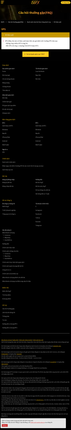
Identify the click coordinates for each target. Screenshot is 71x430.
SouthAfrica (8, 240)
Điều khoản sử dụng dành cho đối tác (13, 277)
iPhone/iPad (6, 137)
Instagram (39, 210)
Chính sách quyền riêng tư (38, 422)
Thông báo (5, 316)
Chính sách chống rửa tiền (25, 340)
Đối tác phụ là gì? (41, 186)
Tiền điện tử (6, 90)
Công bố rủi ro (6, 270)
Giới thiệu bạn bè (7, 170)
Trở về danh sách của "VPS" (35, 54)
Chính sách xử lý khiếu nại (10, 274)
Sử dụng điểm (6, 299)
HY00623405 (4, 354)
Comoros (7, 235)
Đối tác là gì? (39, 182)
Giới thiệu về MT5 (41, 126)
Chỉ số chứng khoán (8, 79)
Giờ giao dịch (6, 113)
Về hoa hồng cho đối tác (43, 190)
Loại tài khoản (40, 71)
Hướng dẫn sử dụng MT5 (9, 328)
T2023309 (19, 354)
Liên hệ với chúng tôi (8, 312)
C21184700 (53, 362)
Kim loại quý (6, 75)
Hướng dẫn (5, 244)
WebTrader (5, 145)
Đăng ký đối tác (7, 182)
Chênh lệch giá (6, 102)
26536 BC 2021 (57, 346)
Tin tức (4, 320)
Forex (4, 71)
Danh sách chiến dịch (8, 162)
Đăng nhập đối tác (8, 186)
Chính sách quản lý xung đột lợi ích (12, 266)
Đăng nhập (66, 3)
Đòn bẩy (4, 98)
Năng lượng (6, 83)
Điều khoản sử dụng (6, 340)
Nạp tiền (38, 75)
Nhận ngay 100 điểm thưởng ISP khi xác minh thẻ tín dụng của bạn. (23, 166)
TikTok (38, 218)
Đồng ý (5, 425)
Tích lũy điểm (6, 295)
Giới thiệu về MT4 (7, 126)
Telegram (39, 225)
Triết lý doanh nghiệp (9, 210)
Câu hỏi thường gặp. (8, 309)
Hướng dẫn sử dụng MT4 (9, 324)
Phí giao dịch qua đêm (9, 105)
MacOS (4, 133)
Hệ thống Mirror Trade (42, 194)
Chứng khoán (6, 86)
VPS (3, 152)
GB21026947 (4, 364)
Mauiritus (7, 237)
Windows (5, 129)
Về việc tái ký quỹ (7, 109)
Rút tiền (38, 79)
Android (4, 141)
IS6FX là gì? (5, 206)
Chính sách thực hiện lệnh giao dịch (13, 262)
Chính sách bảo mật (8, 247)
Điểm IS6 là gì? (6, 291)
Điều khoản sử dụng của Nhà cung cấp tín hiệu (16, 281)
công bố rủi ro (39, 400)
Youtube (38, 222)
